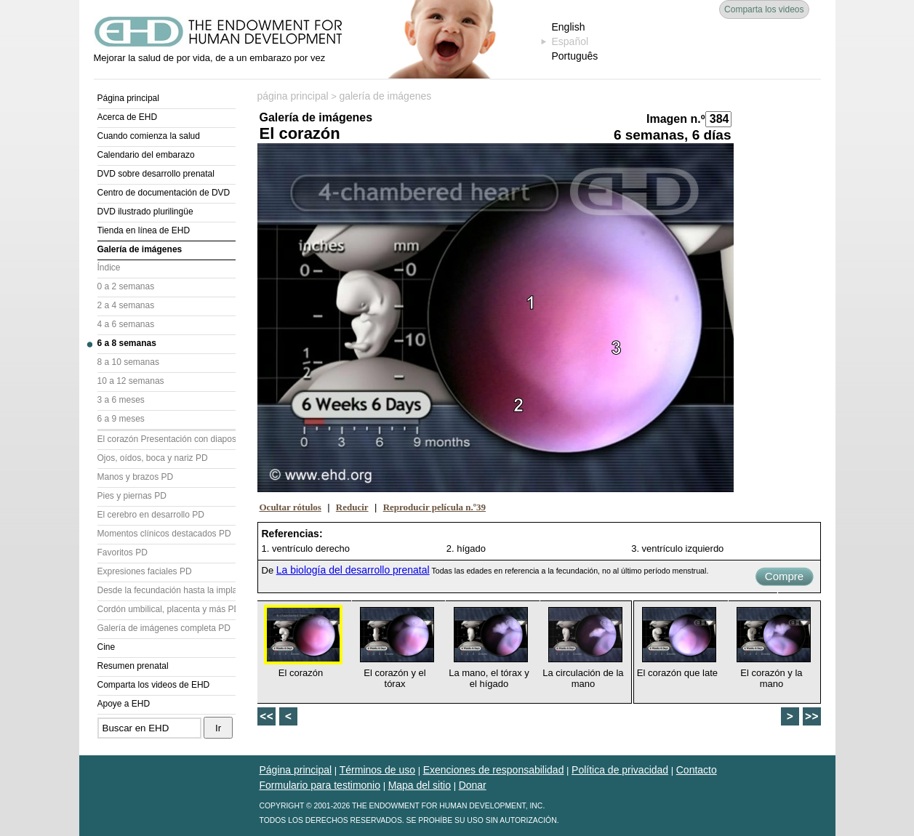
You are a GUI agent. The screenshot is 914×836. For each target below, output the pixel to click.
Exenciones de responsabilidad (493, 770)
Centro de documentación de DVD (163, 193)
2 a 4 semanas (126, 305)
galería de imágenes (385, 96)
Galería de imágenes (140, 249)
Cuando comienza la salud (148, 136)
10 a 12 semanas (130, 381)
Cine (106, 647)
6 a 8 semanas (126, 343)
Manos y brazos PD (135, 477)
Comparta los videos (763, 9)
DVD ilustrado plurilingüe (145, 211)
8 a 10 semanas (128, 362)
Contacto (696, 770)
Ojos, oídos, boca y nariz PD (152, 458)
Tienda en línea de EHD (144, 230)
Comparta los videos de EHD (153, 685)
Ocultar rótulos (290, 507)
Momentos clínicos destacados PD (164, 533)
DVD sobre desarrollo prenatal (156, 174)
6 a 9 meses (121, 419)
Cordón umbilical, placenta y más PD (166, 609)
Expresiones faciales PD (144, 571)
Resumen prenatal (133, 666)
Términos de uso (377, 770)
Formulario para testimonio (320, 785)
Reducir (352, 507)
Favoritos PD (122, 552)
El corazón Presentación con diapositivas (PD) (166, 439)
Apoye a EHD (124, 704)
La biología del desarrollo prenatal (353, 570)
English (568, 27)
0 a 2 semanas (126, 286)
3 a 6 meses (121, 400)
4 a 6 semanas (126, 324)
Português (575, 56)
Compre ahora (784, 578)
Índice (109, 267)
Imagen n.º (675, 119)
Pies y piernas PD (132, 496)
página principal (293, 96)
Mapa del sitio (419, 785)
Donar (472, 785)
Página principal (128, 98)
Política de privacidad (620, 770)
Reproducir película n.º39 (434, 507)
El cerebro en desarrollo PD (150, 515)
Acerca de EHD (127, 117)
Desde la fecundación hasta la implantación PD (166, 590)
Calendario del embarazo (146, 155)
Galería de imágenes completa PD (163, 628)
